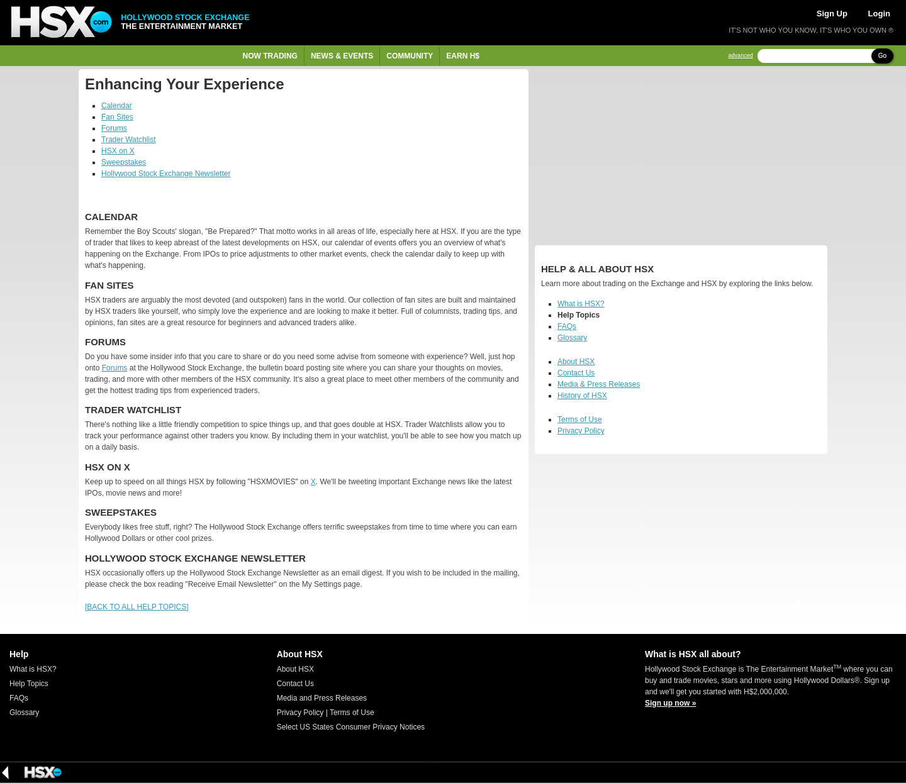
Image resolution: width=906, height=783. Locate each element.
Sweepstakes (123, 162)
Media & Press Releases (598, 384)
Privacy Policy (581, 430)
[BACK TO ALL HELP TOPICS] (137, 607)
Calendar (116, 105)
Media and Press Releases (322, 698)
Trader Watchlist (128, 139)
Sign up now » (670, 703)
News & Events (342, 56)
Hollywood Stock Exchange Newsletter (165, 173)
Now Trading (270, 56)
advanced (741, 55)
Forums (114, 128)
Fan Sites (117, 117)
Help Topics (28, 683)
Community (409, 56)
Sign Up (832, 13)
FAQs (566, 326)
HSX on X (118, 151)
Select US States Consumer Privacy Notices (351, 727)
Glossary (572, 337)
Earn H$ (462, 56)
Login (879, 13)
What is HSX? (581, 303)
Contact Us (576, 373)
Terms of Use (579, 419)
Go (882, 55)
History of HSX (582, 395)
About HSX (576, 361)
